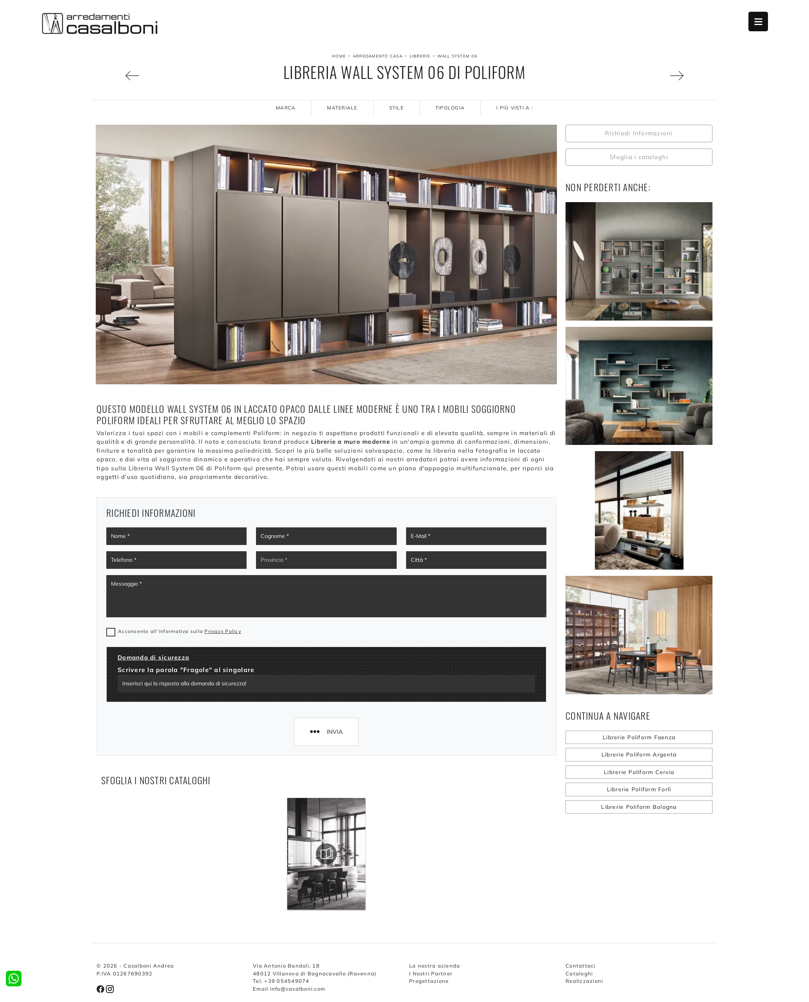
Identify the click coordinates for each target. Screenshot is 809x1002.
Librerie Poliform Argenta (639, 754)
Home (339, 56)
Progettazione (429, 981)
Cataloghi (579, 973)
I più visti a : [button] (514, 108)
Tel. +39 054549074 (281, 981)
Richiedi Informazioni (639, 133)
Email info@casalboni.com (289, 989)
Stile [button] (396, 108)
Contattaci (581, 966)
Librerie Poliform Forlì (639, 789)
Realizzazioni (584, 981)
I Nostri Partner (431, 973)
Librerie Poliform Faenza (639, 737)
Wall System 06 (457, 56)
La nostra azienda (434, 966)
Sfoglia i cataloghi (639, 157)
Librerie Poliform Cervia (639, 772)
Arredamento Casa (378, 56)
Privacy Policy (222, 631)
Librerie (420, 56)
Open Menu (758, 21)
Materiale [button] (342, 108)
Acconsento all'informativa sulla (179, 631)
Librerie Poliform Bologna (639, 806)
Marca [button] (285, 108)
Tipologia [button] (450, 108)
